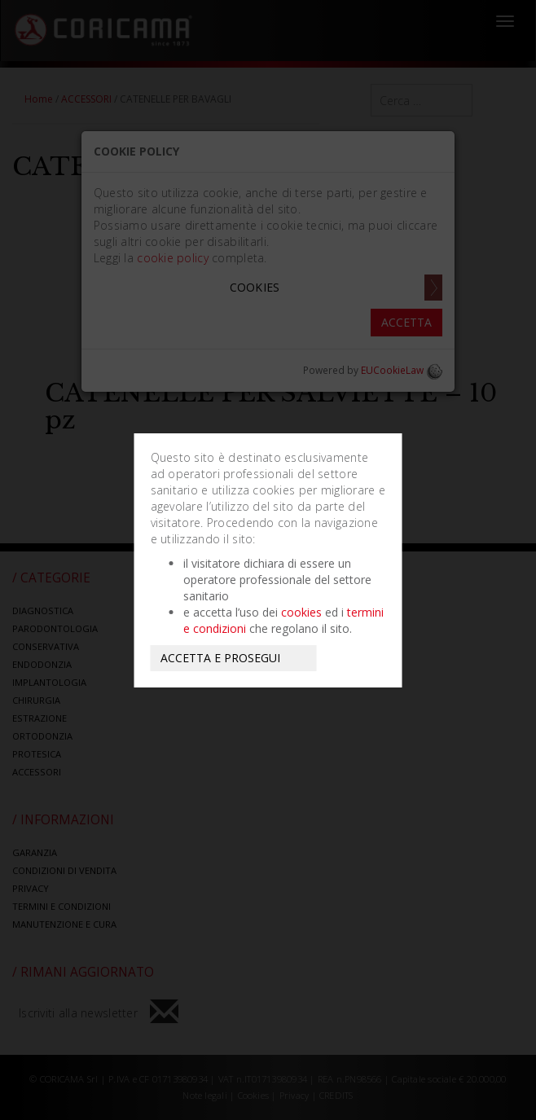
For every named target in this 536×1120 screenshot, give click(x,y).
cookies (301, 612)
